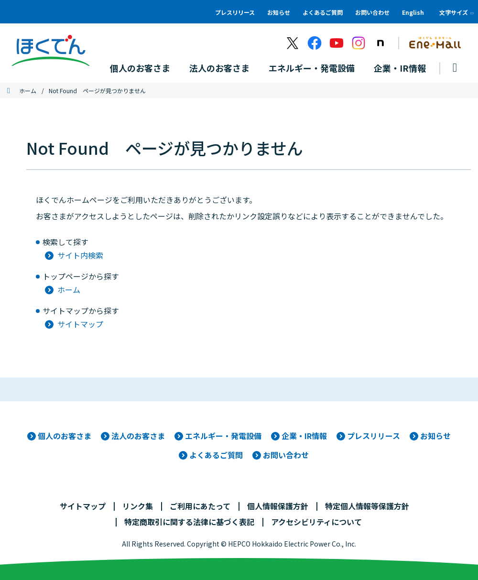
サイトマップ (80, 324)
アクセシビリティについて (316, 521)
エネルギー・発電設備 (223, 435)
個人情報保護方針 (277, 506)
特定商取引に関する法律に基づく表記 (189, 521)
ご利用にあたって (200, 506)
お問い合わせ (372, 12)
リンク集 (137, 506)
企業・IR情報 (304, 435)
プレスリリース (235, 12)
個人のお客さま (64, 435)
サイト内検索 (80, 255)
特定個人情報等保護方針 (367, 506)
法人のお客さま (138, 435)
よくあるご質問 (323, 12)
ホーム (27, 90)
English (413, 12)
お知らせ (278, 12)
